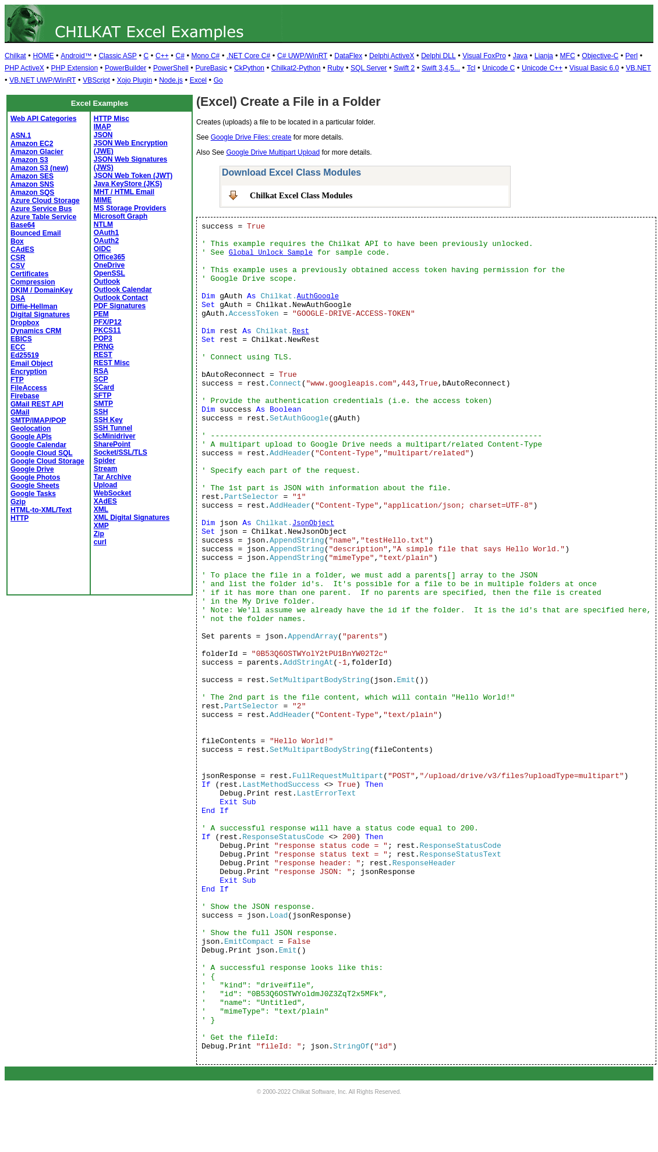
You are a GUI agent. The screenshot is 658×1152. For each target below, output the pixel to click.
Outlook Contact (121, 298)
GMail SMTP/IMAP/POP (38, 416)
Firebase (24, 396)
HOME (43, 56)
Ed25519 (24, 355)
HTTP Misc (111, 119)
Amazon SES (32, 176)
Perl (631, 56)
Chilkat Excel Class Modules (301, 195)
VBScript (96, 80)
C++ (162, 56)
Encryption (28, 372)
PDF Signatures (120, 306)
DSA (17, 298)
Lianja (544, 56)
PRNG (104, 347)
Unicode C (498, 68)
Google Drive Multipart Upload (273, 152)
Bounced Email (35, 233)
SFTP (103, 395)
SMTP (103, 404)
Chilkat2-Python (296, 68)
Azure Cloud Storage (45, 201)
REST (103, 355)
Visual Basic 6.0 (594, 68)
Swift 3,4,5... (441, 68)
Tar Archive (113, 477)
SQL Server (369, 68)
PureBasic (212, 68)
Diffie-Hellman (34, 306)
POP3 (103, 338)
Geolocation (30, 429)
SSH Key (108, 420)
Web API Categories (43, 119)
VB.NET (638, 68)
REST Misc (112, 363)
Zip (99, 534)
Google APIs (31, 437)
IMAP (102, 127)
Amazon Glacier (36, 152)
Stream (106, 469)
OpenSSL (109, 273)
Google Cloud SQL (41, 453)
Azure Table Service (43, 217)
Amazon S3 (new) (39, 168)
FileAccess (28, 388)
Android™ (76, 56)
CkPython (249, 68)
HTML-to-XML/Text (41, 510)
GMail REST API (36, 404)
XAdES (105, 501)
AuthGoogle (318, 297)
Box (17, 241)
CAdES (22, 249)
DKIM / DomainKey (41, 290)
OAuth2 (106, 241)
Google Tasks (33, 494)
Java (520, 56)
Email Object (31, 363)
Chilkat (15, 56)
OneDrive (109, 265)
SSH (101, 412)
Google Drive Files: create (251, 137)
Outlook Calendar (123, 290)
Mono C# (206, 56)
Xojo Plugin (135, 80)
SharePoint (112, 444)
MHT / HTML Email (124, 192)
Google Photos (35, 477)
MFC (567, 56)
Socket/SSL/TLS (120, 452)
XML (101, 509)
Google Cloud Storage (47, 461)
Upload (106, 485)
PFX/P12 (108, 322)
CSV (17, 266)
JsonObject (313, 523)
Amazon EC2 (31, 144)
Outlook (107, 281)
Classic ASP (117, 56)
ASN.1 (20, 135)
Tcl (471, 68)
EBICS (21, 339)
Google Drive (32, 469)
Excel (198, 80)
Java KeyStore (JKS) (128, 184)
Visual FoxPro (483, 56)
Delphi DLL (438, 56)
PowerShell (171, 68)
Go (218, 80)
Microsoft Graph (121, 216)
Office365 (109, 257)
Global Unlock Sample (271, 253)
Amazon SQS (32, 192)
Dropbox (24, 323)
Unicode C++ (542, 68)
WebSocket (112, 493)
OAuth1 (106, 233)
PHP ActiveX (24, 68)
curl (100, 542)
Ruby (335, 68)
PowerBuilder (125, 68)
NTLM (103, 224)
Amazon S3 (29, 160)
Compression (32, 282)
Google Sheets (34, 486)
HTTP (19, 518)
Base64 (22, 225)
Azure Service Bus (41, 209)
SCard (104, 387)
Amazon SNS (32, 184)
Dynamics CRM (35, 331)
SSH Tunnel (113, 428)
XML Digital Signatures (131, 517)
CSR (17, 258)
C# (179, 56)
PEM (101, 314)
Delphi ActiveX (391, 56)
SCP (101, 379)
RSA (101, 371)
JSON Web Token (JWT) (133, 176)
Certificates (29, 274)
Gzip (18, 502)
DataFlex (348, 56)
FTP (17, 380)
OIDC (102, 249)
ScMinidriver (115, 436)
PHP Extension (74, 68)
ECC (17, 347)
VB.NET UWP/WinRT (42, 80)
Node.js (171, 80)
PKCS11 (107, 330)
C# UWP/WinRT (302, 56)
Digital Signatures (40, 315)
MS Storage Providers (130, 208)
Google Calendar (38, 445)
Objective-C (600, 56)
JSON (103, 135)
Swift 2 (404, 68)
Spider (104, 460)
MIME (103, 200)
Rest (300, 331)
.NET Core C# (248, 56)
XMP (101, 526)
